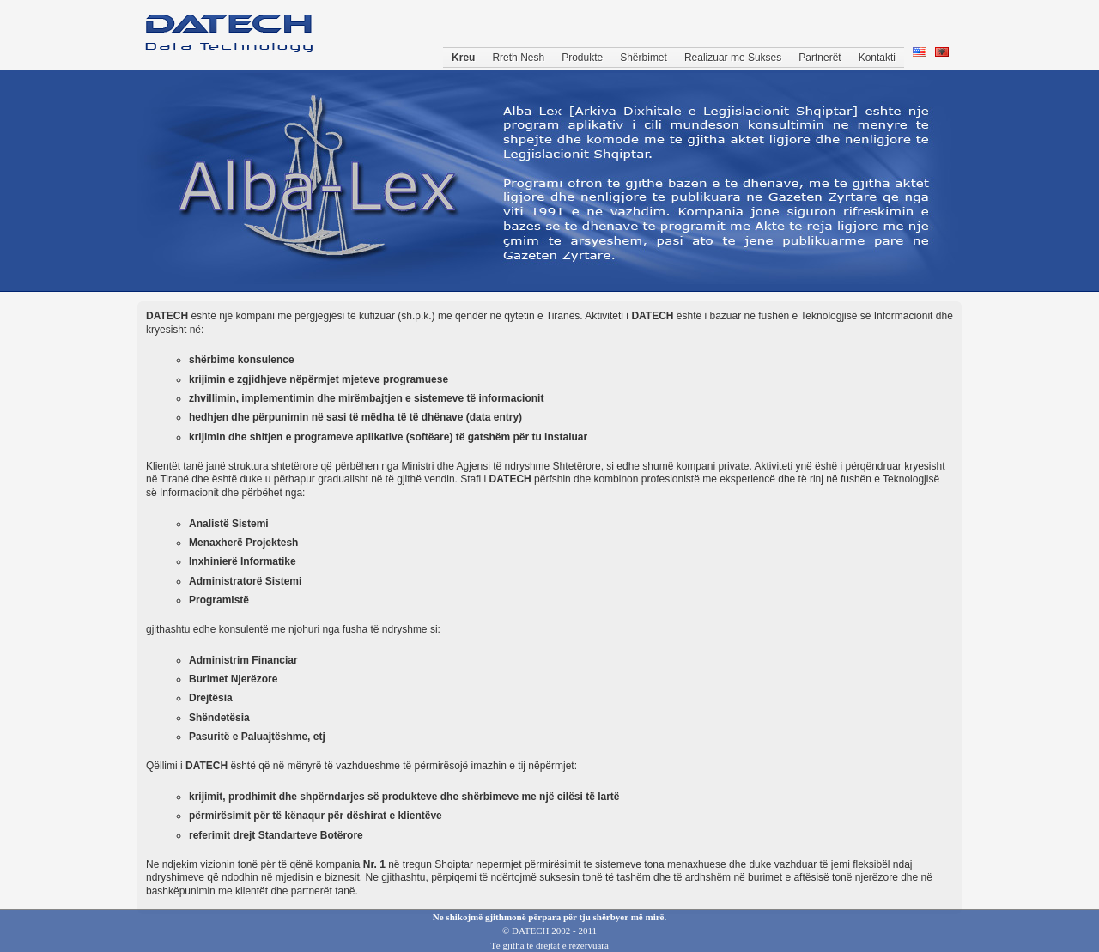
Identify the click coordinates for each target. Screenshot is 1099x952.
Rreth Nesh (518, 58)
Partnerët (819, 58)
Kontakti (877, 58)
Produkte (582, 58)
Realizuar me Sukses (732, 58)
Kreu (463, 58)
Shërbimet (643, 58)
